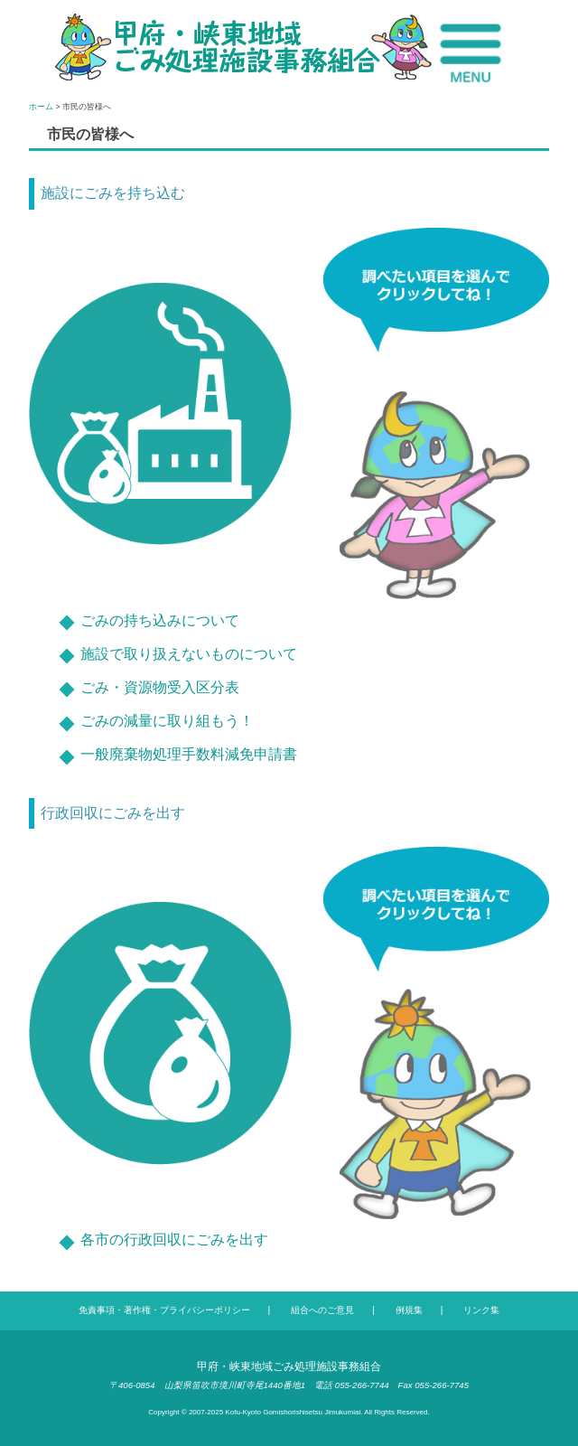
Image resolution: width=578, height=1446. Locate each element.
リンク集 (481, 1310)
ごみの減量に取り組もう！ (167, 720)
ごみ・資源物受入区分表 (159, 687)
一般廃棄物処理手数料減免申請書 (188, 754)
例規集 (409, 1310)
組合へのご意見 (322, 1310)
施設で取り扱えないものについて (188, 654)
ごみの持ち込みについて (159, 620)
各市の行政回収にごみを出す (174, 1239)
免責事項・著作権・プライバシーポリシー (164, 1310)
